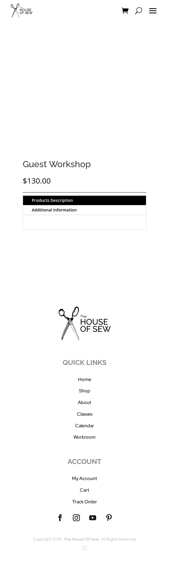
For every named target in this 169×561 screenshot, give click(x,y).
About (84, 402)
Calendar (84, 426)
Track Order (84, 502)
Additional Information (54, 210)
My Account (84, 478)
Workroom (84, 437)
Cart (84, 490)
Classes (84, 414)
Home (84, 379)
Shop (84, 391)
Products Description (52, 200)
